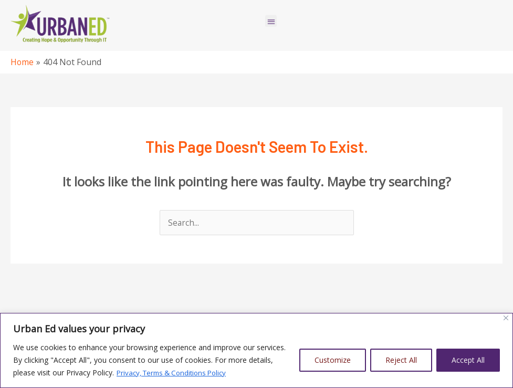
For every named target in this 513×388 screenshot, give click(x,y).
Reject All (401, 360)
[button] (271, 18)
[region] (256, 350)
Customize (333, 360)
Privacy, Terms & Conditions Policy (176, 372)
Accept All (468, 360)
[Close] (506, 318)
